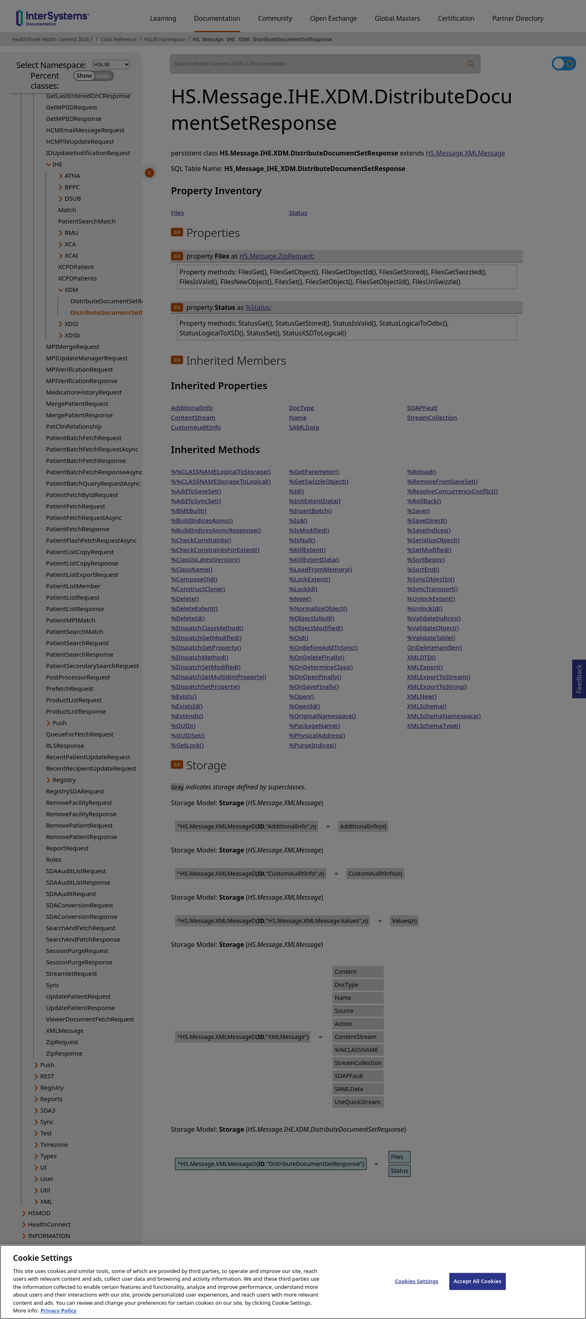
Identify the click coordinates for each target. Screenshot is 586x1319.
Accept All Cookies (478, 1287)
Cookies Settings (416, 1287)
